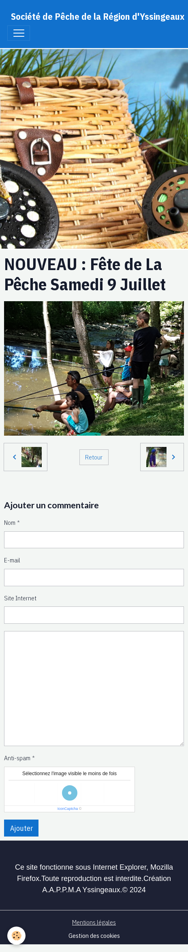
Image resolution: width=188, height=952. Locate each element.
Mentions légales (94, 922)
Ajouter (21, 828)
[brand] (97, 16)
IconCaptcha (68, 809)
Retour (94, 457)
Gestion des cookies (94, 935)
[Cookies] (16, 936)
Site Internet (20, 598)
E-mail (12, 560)
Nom (9, 522)
